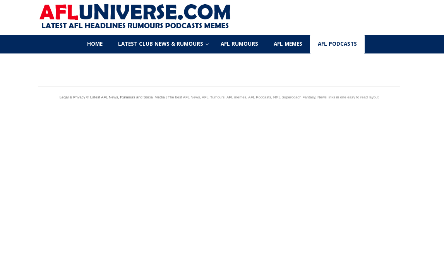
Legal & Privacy (73, 97)
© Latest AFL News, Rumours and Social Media (125, 97)
